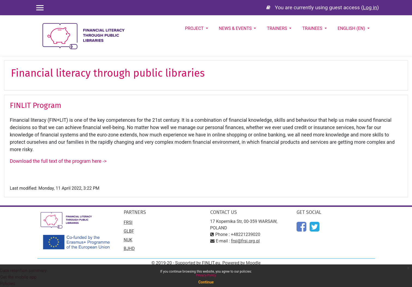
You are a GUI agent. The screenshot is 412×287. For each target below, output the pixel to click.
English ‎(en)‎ (352, 28)
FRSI (128, 222)
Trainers (277, 28)
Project (195, 28)
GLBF (129, 231)
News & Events (236, 28)
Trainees (312, 28)
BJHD (129, 248)
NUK (128, 239)
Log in (370, 7)
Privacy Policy (206, 275)
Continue (206, 282)
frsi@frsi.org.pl (245, 241)
